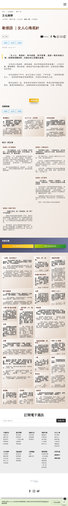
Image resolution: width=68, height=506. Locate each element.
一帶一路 (44, 465)
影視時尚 (31, 439)
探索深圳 (18, 437)
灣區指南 (18, 444)
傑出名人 (56, 437)
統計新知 (44, 439)
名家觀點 (32, 451)
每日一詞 (18, 11)
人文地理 (44, 441)
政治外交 (18, 454)
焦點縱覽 (19, 451)
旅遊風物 (31, 437)
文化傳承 (5, 19)
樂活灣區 (19, 432)
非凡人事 (57, 432)
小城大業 (44, 458)
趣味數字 (44, 435)
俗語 (6, 43)
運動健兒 (56, 444)
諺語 (20, 43)
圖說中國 (12, 19)
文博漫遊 (34, 19)
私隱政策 (45, 501)
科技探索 (5, 444)
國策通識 (44, 460)
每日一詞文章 (7, 142)
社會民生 (18, 458)
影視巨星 (56, 446)
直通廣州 (18, 441)
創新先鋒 (56, 439)
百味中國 (31, 435)
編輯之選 (31, 456)
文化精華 (10, 11)
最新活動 (57, 458)
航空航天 (5, 439)
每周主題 (57, 451)
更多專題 (44, 467)
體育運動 (18, 460)
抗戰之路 (44, 463)
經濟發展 (18, 456)
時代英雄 (56, 435)
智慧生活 (5, 435)
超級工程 (5, 437)
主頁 (3, 11)
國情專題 (44, 451)
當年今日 (44, 444)
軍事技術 (5, 441)
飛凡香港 (18, 435)
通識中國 (44, 432)
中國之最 (44, 437)
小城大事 (56, 441)
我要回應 (34, 100)
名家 (30, 454)
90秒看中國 (45, 454)
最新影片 (57, 455)
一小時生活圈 (19, 439)
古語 (13, 43)
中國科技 (6, 432)
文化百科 (20, 19)
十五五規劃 (45, 456)
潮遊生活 (32, 432)
